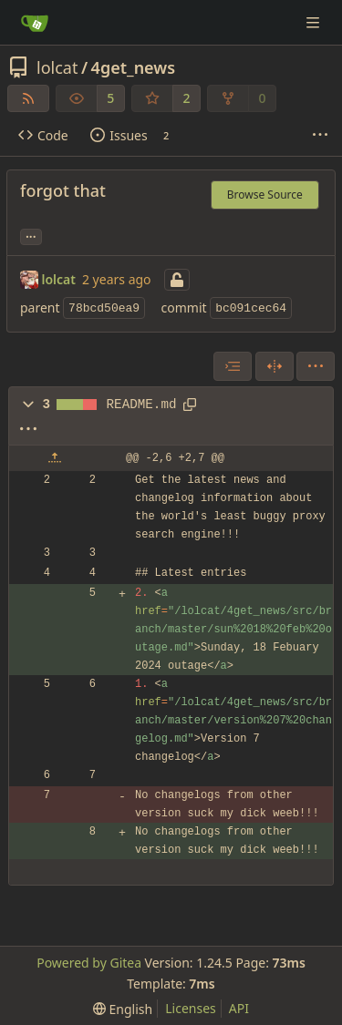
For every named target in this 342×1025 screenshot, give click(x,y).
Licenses (190, 1008)
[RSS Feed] (28, 98)
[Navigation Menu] (314, 22)
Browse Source (265, 194)
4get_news (133, 67)
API (239, 1008)
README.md (142, 404)
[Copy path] (189, 404)
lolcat (57, 67)
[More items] (320, 136)
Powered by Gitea (88, 962)
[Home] (34, 22)
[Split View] (274, 366)
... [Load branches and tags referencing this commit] (31, 235)
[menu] (315, 366)
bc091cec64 (250, 308)
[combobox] (232, 366)
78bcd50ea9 (104, 308)
